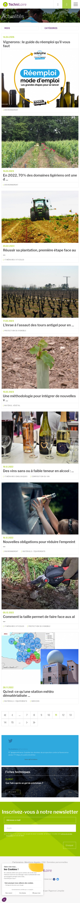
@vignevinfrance (17, 752)
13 (70, 715)
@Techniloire (23, 749)
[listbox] (40, 829)
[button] (4, 899)
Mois (7, 28)
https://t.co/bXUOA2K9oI (25, 755)
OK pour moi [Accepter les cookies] (36, 893)
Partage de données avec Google (14, 885)
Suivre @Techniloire (31, 759)
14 (5, 722)
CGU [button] (44, 867)
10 (48, 715)
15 (12, 722)
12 (63, 715)
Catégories (51, 28)
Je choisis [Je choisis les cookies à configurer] (22, 893)
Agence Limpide (56, 896)
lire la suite (13, 792)
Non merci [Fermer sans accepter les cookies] (8, 893)
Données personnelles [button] (57, 867)
